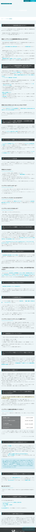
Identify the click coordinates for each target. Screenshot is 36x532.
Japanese (27, 0)
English (33, 0)
